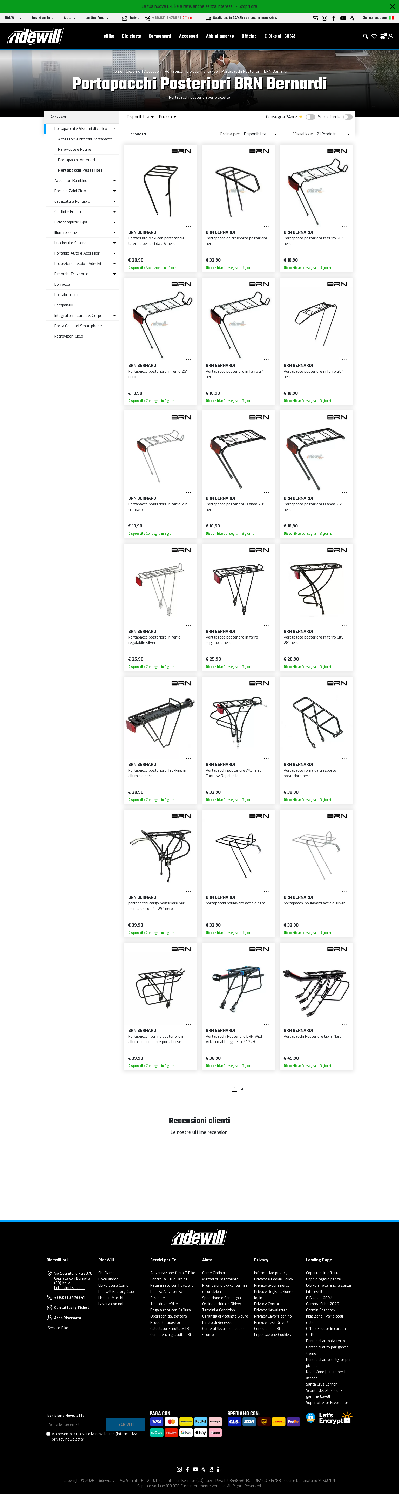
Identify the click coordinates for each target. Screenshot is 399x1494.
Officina (249, 36)
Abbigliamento (220, 36)
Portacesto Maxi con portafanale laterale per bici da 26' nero (156, 241)
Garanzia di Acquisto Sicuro (225, 1316)
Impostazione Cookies (272, 1334)
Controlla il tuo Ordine (169, 1279)
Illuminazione (65, 232)
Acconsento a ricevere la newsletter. (94, 1436)
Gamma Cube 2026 (322, 1303)
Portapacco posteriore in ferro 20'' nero (313, 374)
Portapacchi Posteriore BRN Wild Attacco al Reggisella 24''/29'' (234, 1039)
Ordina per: (230, 134)
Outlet (311, 1334)
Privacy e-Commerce (272, 1285)
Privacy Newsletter (270, 1310)
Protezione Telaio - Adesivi (77, 263)
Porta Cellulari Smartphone (78, 325)
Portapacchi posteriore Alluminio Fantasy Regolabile (234, 773)
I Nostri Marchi (110, 1298)
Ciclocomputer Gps (70, 222)
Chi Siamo (106, 1273)
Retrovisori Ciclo (68, 336)
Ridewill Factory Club (116, 1291)
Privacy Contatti (268, 1303)
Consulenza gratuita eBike (172, 1334)
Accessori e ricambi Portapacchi (85, 139)
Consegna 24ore (281, 117)
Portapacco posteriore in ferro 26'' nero (158, 374)
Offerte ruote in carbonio (327, 1328)
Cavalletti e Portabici (72, 201)
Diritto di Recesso (217, 1322)
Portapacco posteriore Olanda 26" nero (313, 507)
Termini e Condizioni (219, 1310)
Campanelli (63, 305)
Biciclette (131, 36)
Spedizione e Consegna (221, 1298)
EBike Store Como (113, 1285)
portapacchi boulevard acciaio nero (235, 903)
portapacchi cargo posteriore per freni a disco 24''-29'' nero (156, 906)
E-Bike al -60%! (280, 36)
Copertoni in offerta (323, 1273)
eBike (109, 36)
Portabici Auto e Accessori (77, 253)
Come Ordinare (215, 1273)
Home (117, 71)
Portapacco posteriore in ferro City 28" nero (313, 640)
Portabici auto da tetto (325, 1341)
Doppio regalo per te (323, 1279)
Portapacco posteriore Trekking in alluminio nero (157, 773)
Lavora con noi (110, 1303)
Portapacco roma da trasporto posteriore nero (310, 773)
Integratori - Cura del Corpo (78, 315)
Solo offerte (329, 117)
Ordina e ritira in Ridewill (223, 1303)
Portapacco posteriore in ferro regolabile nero (232, 640)
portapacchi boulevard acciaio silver (314, 903)
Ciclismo (133, 71)
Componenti (160, 36)
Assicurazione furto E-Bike (172, 1273)
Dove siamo (108, 1279)
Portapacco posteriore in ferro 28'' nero (313, 241)
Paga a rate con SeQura (170, 1310)
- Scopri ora (246, 6)
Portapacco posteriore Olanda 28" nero (235, 507)
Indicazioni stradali (69, 1287)
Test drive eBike (164, 1303)
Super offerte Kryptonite (327, 1402)
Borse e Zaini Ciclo (70, 191)
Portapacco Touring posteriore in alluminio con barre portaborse (156, 1039)
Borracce (62, 284)
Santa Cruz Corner (321, 1384)
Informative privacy (271, 1273)
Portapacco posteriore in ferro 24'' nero (235, 374)
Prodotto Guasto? (165, 1322)
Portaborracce (66, 294)
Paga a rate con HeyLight (171, 1285)
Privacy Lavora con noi (273, 1316)
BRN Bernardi (275, 71)
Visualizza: (303, 134)
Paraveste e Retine (74, 149)
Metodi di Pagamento (220, 1279)
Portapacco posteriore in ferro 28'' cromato (158, 507)
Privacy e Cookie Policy (273, 1279)
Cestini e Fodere (68, 211)
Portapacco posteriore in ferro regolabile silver (154, 640)
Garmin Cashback (320, 1310)
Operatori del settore (168, 1316)
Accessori (188, 36)
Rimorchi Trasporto (71, 274)
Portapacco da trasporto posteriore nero (236, 241)
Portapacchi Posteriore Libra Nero (313, 1036)
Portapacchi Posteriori (240, 71)
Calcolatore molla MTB (169, 1328)
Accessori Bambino (70, 180)
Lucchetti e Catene (70, 242)
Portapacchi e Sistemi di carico (191, 71)
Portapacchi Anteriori (76, 159)
